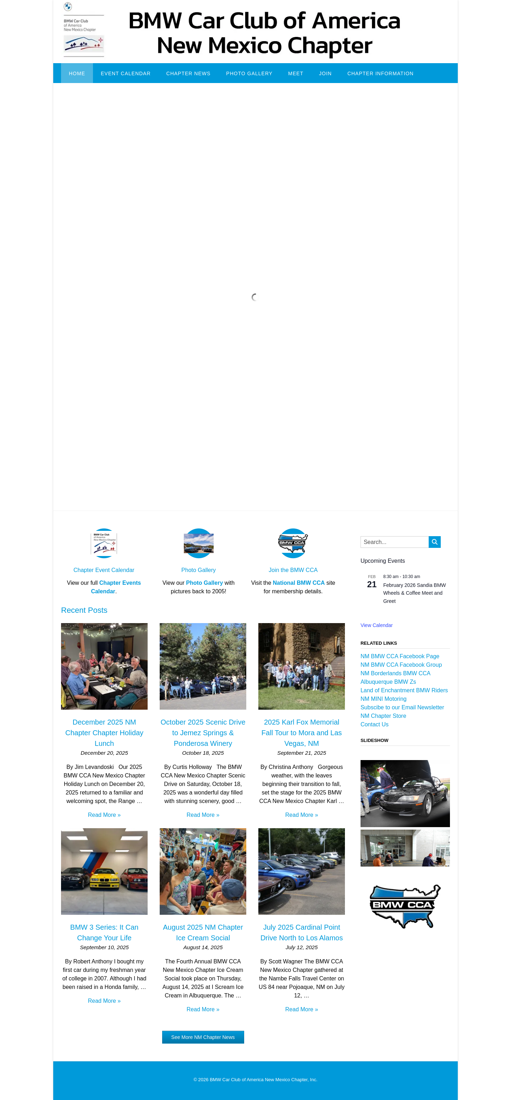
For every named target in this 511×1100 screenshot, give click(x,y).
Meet (295, 73)
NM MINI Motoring (384, 699)
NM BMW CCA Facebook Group (401, 665)
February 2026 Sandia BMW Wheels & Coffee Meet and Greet (414, 593)
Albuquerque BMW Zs (388, 682)
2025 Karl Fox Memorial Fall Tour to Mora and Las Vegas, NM (302, 732)
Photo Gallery (249, 73)
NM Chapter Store (383, 716)
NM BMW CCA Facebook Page (400, 656)
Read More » (104, 815)
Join (325, 73)
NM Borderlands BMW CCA (395, 673)
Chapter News (188, 73)
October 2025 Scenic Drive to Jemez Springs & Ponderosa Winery (203, 732)
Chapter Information (380, 73)
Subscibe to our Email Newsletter (402, 707)
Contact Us (375, 724)
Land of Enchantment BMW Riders (404, 690)
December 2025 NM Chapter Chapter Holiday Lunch (104, 732)
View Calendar (377, 625)
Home (77, 73)
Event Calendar (126, 73)
